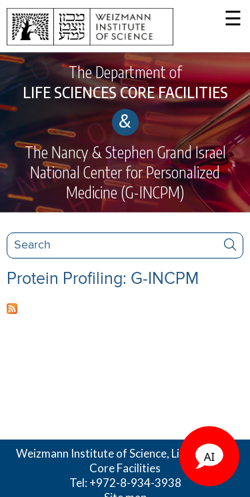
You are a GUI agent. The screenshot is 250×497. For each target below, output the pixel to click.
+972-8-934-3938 (135, 483)
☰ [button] (233, 19)
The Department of (125, 82)
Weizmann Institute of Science (91, 453)
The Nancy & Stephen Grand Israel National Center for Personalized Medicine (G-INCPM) (125, 172)
